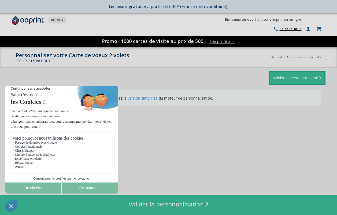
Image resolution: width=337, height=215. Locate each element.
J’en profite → (222, 41)
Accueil (276, 57)
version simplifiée (143, 98)
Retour (57, 20)
